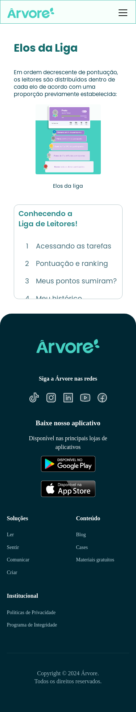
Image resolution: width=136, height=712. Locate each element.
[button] (121, 12)
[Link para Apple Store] (54, 489)
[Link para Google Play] (54, 464)
